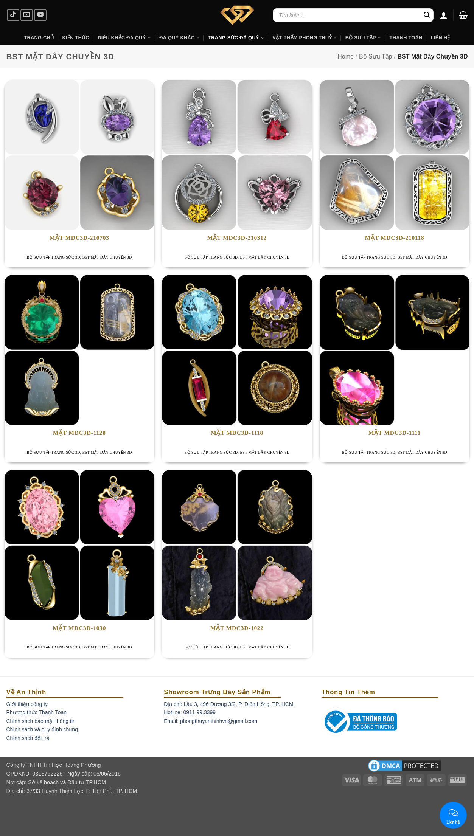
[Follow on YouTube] (40, 15)
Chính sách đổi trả (28, 738)
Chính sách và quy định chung (42, 729)
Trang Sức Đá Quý (236, 37)
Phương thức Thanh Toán (36, 712)
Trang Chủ (39, 37)
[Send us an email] (26, 15)
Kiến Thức (75, 37)
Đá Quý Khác (179, 37)
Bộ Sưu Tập (363, 37)
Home (345, 56)
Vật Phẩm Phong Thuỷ (304, 37)
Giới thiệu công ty (27, 704)
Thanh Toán (406, 37)
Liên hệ (440, 37)
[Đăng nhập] (444, 15)
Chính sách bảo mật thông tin (41, 721)
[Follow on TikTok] (13, 15)
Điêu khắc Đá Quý (124, 37)
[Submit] (426, 15)
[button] (463, 15)
